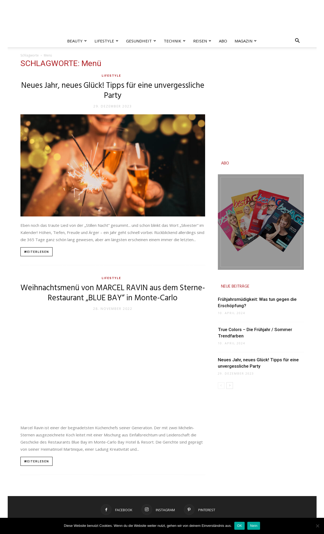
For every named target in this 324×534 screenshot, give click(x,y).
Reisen (202, 41)
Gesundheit (141, 41)
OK (239, 526)
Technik (174, 41)
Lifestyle (106, 41)
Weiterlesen (36, 252)
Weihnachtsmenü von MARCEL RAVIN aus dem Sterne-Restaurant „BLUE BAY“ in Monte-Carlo (112, 293)
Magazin (246, 41)
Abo (223, 41)
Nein (253, 526)
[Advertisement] (261, 105)
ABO (225, 163)
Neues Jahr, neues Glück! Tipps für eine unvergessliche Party (112, 90)
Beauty (77, 41)
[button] (297, 41)
